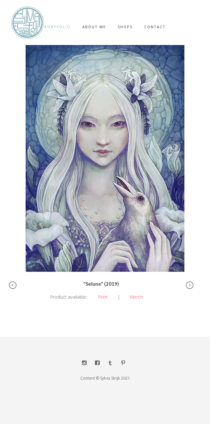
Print (101, 297)
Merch (134, 297)
